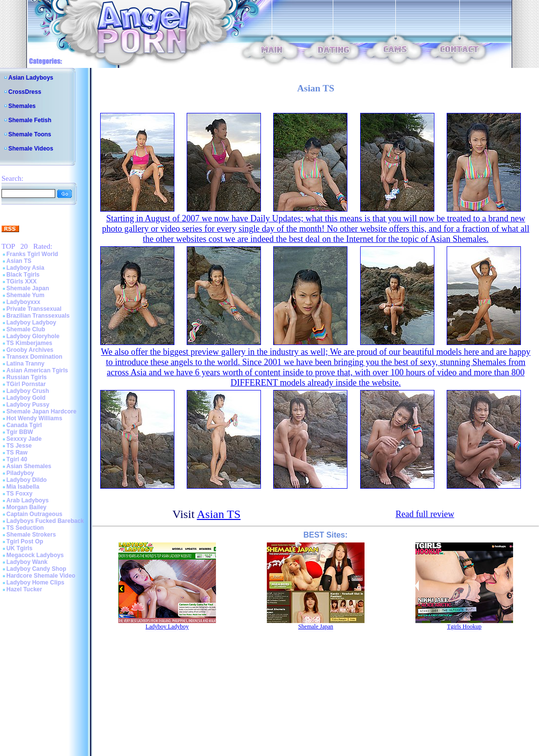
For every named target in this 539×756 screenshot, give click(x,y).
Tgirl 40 (16, 459)
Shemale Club (25, 329)
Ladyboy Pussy (27, 404)
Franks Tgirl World (32, 254)
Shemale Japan (27, 288)
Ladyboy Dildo (26, 479)
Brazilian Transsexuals (37, 315)
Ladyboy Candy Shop (36, 568)
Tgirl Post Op (24, 541)
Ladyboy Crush (27, 391)
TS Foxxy (19, 493)
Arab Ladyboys (27, 500)
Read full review (424, 514)
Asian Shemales (28, 466)
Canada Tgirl (24, 425)
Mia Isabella (22, 486)
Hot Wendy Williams (34, 418)
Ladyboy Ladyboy (31, 322)
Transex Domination (34, 356)
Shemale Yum (25, 295)
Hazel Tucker (24, 589)
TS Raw (16, 452)
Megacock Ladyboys (35, 555)
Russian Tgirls (26, 377)
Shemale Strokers (31, 534)
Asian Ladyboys (30, 77)
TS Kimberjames (29, 343)
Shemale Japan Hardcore (41, 411)
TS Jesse (19, 445)
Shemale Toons (29, 134)
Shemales (22, 106)
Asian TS (18, 261)
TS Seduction (25, 527)
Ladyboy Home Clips (35, 582)
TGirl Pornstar (26, 384)
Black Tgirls (23, 274)
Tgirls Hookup (464, 626)
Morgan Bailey (26, 507)
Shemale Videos (30, 148)
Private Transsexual (34, 308)
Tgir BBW (19, 432)
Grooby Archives (29, 349)
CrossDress (24, 91)
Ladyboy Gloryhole (33, 336)
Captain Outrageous (34, 514)
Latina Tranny (25, 363)
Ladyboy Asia (25, 267)
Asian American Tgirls (37, 370)
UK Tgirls (19, 548)
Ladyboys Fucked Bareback (45, 521)
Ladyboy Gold (25, 397)
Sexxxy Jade (24, 438)
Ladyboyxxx (23, 302)
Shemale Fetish (29, 120)
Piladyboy (20, 473)
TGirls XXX (21, 281)
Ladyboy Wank (26, 562)
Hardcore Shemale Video (40, 575)
